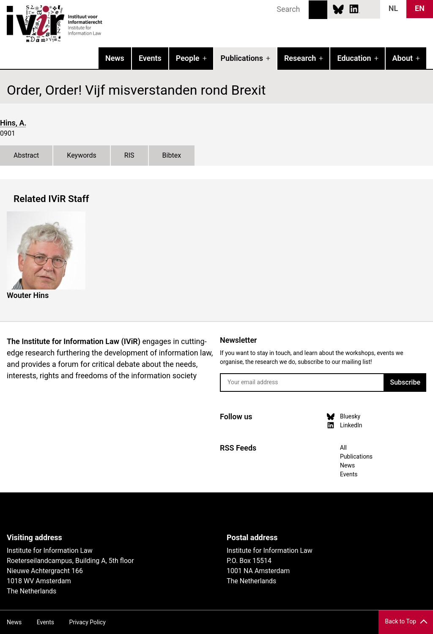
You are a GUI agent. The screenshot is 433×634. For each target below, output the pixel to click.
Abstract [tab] (26, 155)
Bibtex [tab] (171, 155)
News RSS (369, 9)
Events (150, 58)
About (402, 58)
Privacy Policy (87, 622)
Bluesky (338, 9)
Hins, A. (13, 122)
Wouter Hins (28, 295)
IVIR (108, 23)
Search (318, 9)
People (188, 58)
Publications (242, 58)
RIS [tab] (129, 155)
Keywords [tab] (81, 155)
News (114, 58)
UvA (105, 512)
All (343, 447)
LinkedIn (354, 9)
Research (300, 58)
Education (354, 58)
